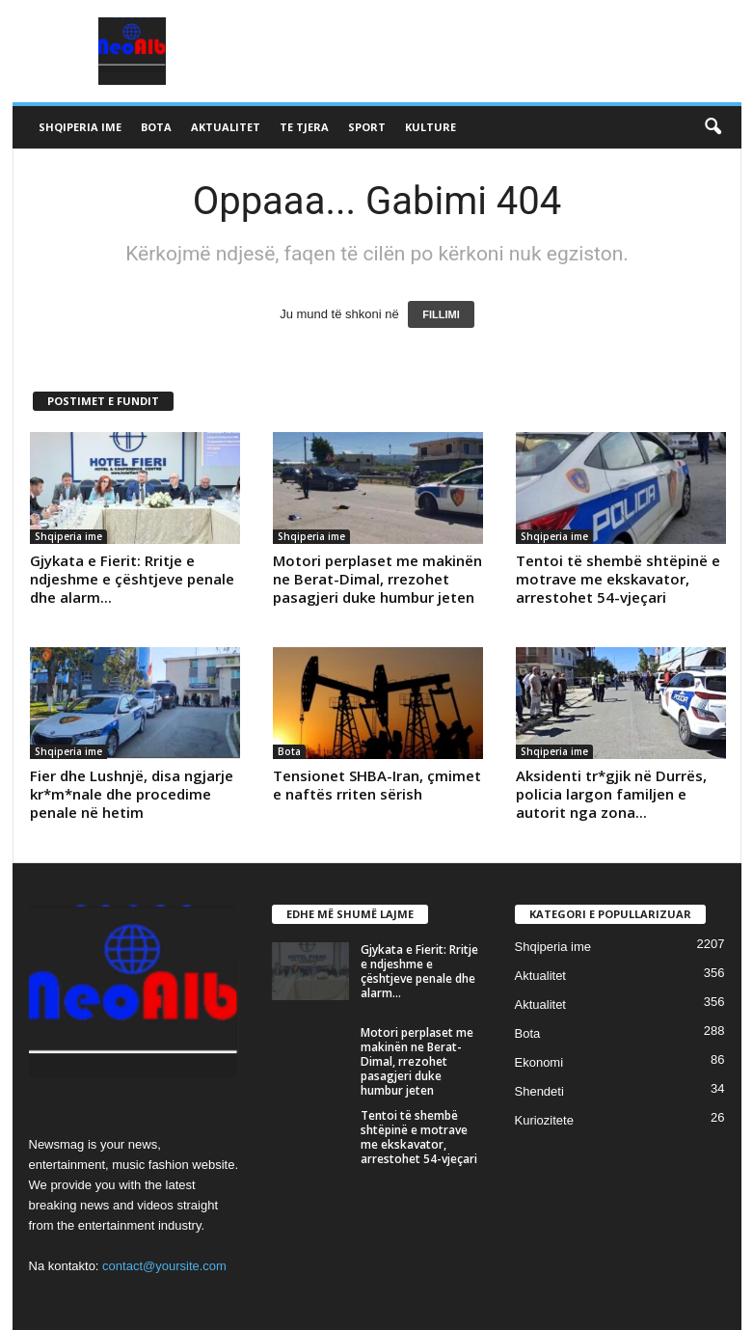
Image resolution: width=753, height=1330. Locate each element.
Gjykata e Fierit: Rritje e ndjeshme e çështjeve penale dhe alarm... (132, 579)
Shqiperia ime (80, 127)
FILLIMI (441, 314)
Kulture (430, 127)
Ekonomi (539, 1062)
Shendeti (539, 1091)
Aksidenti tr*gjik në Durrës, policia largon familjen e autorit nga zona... (611, 794)
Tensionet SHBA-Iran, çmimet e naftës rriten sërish (377, 784)
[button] (712, 127)
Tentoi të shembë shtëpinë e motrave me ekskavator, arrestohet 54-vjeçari (618, 579)
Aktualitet (225, 127)
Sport (367, 127)
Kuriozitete (544, 1120)
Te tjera (304, 127)
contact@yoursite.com (164, 1266)
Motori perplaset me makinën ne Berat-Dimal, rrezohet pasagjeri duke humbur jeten (377, 579)
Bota (156, 127)
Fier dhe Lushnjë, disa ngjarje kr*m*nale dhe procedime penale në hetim (131, 794)
